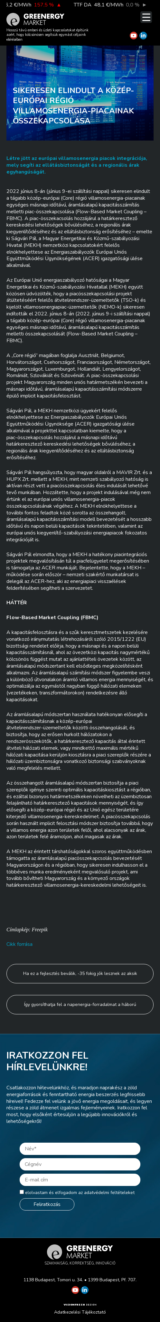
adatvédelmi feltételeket (109, 1193)
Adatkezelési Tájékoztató (80, 1312)
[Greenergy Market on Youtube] (133, 35)
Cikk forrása (19, 944)
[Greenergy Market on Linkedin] (143, 35)
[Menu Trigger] (146, 17)
